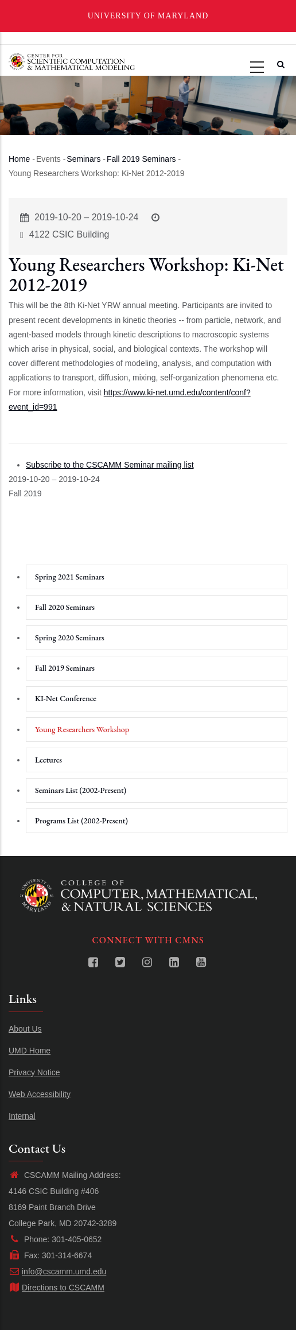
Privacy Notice (34, 1072)
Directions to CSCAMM (56, 1287)
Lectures (48, 760)
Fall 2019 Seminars (141, 159)
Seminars (83, 159)
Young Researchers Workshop (82, 729)
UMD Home (29, 1050)
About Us (25, 1028)
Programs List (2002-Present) (81, 820)
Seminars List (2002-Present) (80, 790)
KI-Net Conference (65, 698)
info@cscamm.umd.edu (57, 1271)
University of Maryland (148, 15)
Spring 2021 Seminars (69, 576)
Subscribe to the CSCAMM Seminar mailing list (110, 464)
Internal (22, 1116)
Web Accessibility (40, 1094)
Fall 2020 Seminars (65, 607)
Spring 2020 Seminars (69, 637)
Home (19, 159)
